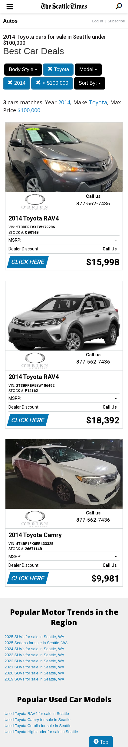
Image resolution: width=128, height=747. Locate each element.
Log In (97, 21)
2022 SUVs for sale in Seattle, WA (34, 661)
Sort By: (90, 83)
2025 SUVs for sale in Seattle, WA (34, 636)
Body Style (23, 69)
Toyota (58, 69)
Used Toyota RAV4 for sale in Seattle (37, 713)
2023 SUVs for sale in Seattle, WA (34, 655)
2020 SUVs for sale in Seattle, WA (34, 673)
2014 (17, 83)
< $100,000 (52, 83)
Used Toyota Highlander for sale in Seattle (41, 731)
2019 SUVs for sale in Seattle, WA (34, 679)
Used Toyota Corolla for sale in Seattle (38, 725)
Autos (10, 21)
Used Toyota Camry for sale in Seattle (38, 719)
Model (88, 69)
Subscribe (116, 21)
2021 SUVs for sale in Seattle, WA (34, 667)
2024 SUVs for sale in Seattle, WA (34, 649)
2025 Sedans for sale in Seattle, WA (36, 643)
